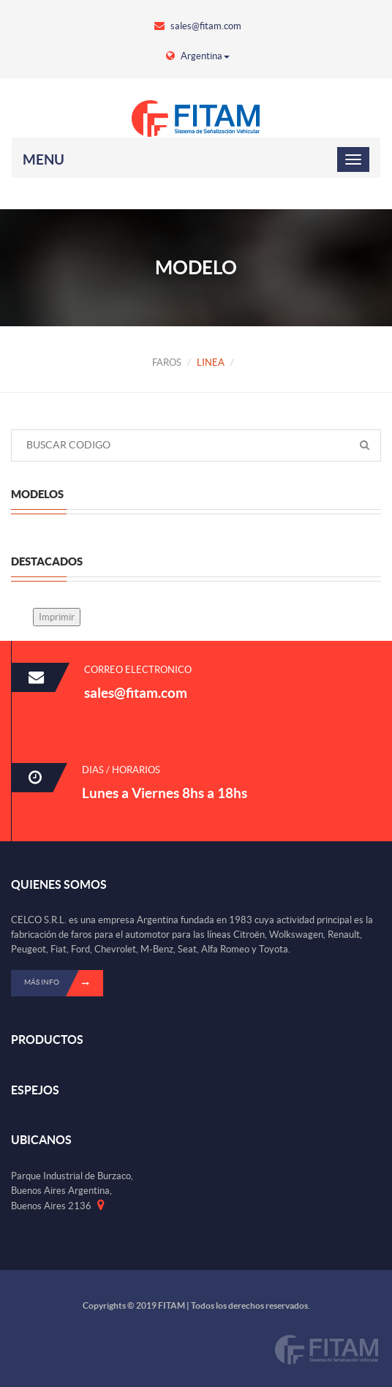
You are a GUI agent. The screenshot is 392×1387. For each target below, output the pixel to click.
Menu (43, 159)
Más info (63, 983)
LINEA (211, 362)
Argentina (198, 55)
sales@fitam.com (197, 25)
